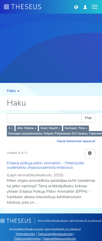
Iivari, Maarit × (50, 128)
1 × (10, 128)
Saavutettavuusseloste (59, 238)
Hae (88, 117)
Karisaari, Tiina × (76, 128)
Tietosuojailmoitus (27, 238)
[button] (76, 6)
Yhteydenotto (25, 234)
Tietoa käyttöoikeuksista (55, 234)
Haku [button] (13, 90)
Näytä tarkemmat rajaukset (76, 141)
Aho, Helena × (26, 128)
